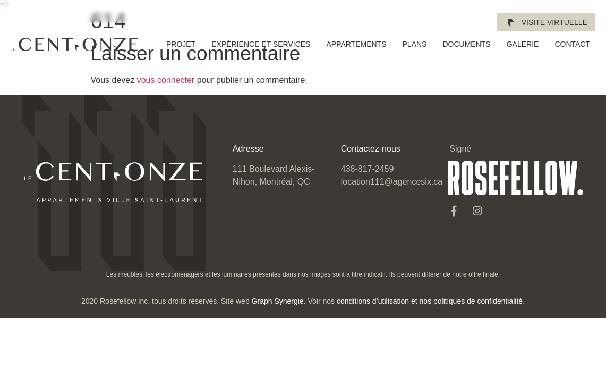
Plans (415, 44)
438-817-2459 (367, 168)
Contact (572, 44)
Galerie (523, 44)
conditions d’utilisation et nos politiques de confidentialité (430, 301)
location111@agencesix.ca (391, 181)
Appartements (356, 44)
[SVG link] (74, 44)
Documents (466, 44)
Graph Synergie (278, 301)
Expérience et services (260, 44)
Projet (180, 44)
